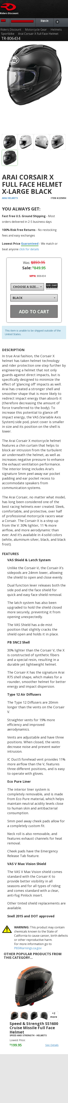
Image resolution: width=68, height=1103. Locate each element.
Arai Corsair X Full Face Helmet (38, 34)
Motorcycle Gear (36, 29)
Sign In (44, 20)
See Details (52, 1045)
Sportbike (7, 34)
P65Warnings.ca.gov (28, 948)
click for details (29, 249)
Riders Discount (10, 29)
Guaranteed (29, 244)
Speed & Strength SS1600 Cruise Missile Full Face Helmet (34, 1027)
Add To (34, 311)
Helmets (56, 29)
